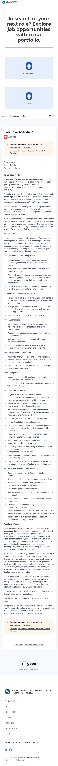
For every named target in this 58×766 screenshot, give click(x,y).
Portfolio (11, 712)
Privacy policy (23, 669)
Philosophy (11, 701)
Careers (9, 723)
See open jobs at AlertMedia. (20, 148)
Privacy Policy (10, 760)
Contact (21, 760)
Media (8, 734)
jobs (4, 116)
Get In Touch (12, 728)
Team (7, 707)
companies (14, 116)
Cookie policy (33, 669)
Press (8, 717)
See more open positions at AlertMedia (29, 645)
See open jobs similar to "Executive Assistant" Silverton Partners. (30, 152)
